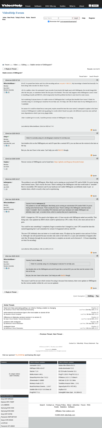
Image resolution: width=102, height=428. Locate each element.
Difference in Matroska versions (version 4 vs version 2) (22, 317)
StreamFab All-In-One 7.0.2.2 (39, 377)
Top (97, 296)
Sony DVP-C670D (6, 414)
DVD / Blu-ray (50, 6)
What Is (72, 6)
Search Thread (93, 76)
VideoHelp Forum (13, 12)
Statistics (63, 407)
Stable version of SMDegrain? (41, 65)
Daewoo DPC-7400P (7, 402)
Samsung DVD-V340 (7, 408)
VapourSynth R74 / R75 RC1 (68, 386)
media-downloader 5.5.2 (66, 368)
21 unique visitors (14, 374)
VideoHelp (80, 343)
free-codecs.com (68, 411)
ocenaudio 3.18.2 (35, 365)
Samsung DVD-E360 (7, 411)
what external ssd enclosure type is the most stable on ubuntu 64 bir (27, 312)
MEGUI (68, 83)
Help (83, 18)
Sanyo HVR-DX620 (7, 420)
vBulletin (54, 349)
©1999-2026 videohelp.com (65, 415)
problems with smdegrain (12, 322)
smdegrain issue (9, 326)
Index (4, 17)
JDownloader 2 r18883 (37, 380)
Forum (27, 6)
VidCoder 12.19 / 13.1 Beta (67, 380)
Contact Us (72, 343)
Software (37, 6)
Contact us (50, 405)
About (81, 6)
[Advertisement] (52, 43)
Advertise (76, 405)
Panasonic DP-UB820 (8, 426)
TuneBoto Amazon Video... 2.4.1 (69, 383)
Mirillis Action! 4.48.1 (36, 374)
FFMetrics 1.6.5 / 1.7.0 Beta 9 (68, 377)
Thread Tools (83, 76)
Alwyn (6, 137)
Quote (94, 130)
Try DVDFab (20, 355)
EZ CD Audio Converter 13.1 (67, 371)
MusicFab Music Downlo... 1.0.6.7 (40, 386)
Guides (62, 6)
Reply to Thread (10, 69)
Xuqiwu (6, 162)
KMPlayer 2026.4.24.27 (37, 368)
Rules (28, 17)
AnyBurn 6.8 (62, 389)
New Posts (11, 17)
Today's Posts (20, 17)
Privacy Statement (89, 343)
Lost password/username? (68, 21)
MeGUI (60, 150)
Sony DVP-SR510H (7, 399)
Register (92, 18)
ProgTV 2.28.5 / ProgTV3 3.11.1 (69, 374)
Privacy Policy (61, 405)
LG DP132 (4, 423)
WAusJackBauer (9, 83)
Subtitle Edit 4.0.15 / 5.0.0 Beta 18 (40, 389)
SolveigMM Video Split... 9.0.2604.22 (70, 392)
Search (33, 17)
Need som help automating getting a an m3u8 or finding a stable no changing (30, 308)
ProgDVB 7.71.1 (35, 392)
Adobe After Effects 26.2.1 (67, 365)
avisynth (62, 83)
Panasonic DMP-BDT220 (9, 417)
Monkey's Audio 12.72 (36, 383)
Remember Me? (54, 21)
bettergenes (8, 182)
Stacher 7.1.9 (34, 371)
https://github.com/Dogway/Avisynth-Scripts (69, 162)
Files (4, 19)
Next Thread (57, 334)
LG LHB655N (5, 405)
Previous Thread (46, 334)
